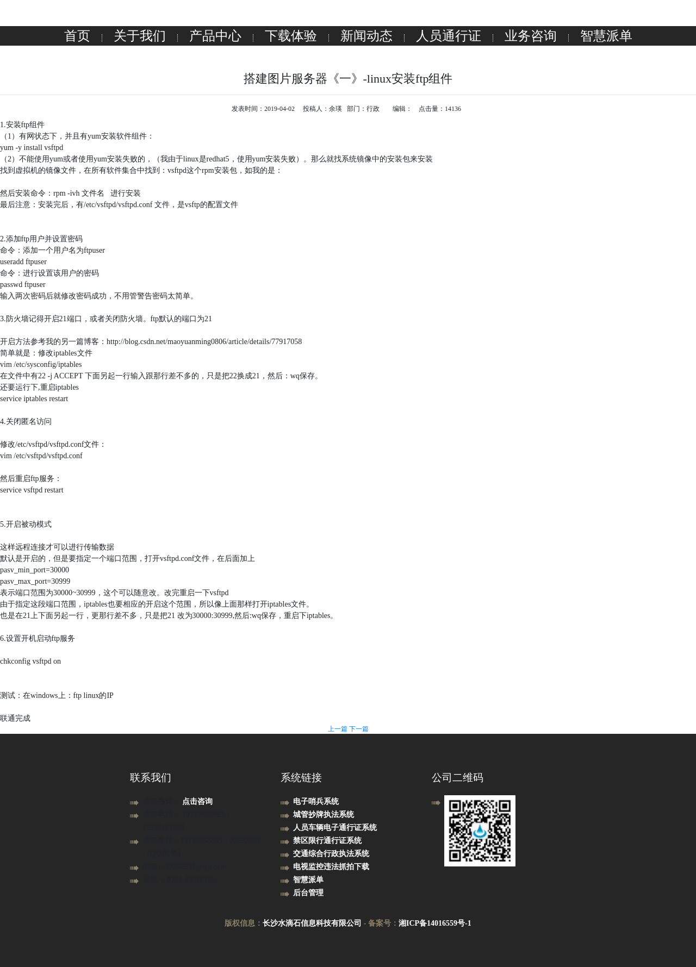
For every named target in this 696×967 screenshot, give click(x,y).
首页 (77, 36)
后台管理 (308, 893)
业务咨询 (531, 36)
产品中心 (215, 36)
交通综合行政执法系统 (331, 854)
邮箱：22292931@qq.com (184, 867)
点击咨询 (197, 801)
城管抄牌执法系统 (323, 814)
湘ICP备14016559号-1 (435, 923)
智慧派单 (606, 36)
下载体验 (291, 36)
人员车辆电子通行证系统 (335, 827)
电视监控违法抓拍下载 (331, 867)
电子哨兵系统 (316, 801)
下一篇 (359, 729)
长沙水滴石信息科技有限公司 (312, 923)
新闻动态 (366, 36)
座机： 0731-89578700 (178, 880)
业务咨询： (162, 801)
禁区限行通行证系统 (327, 841)
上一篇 (338, 729)
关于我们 (140, 36)
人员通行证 (448, 36)
